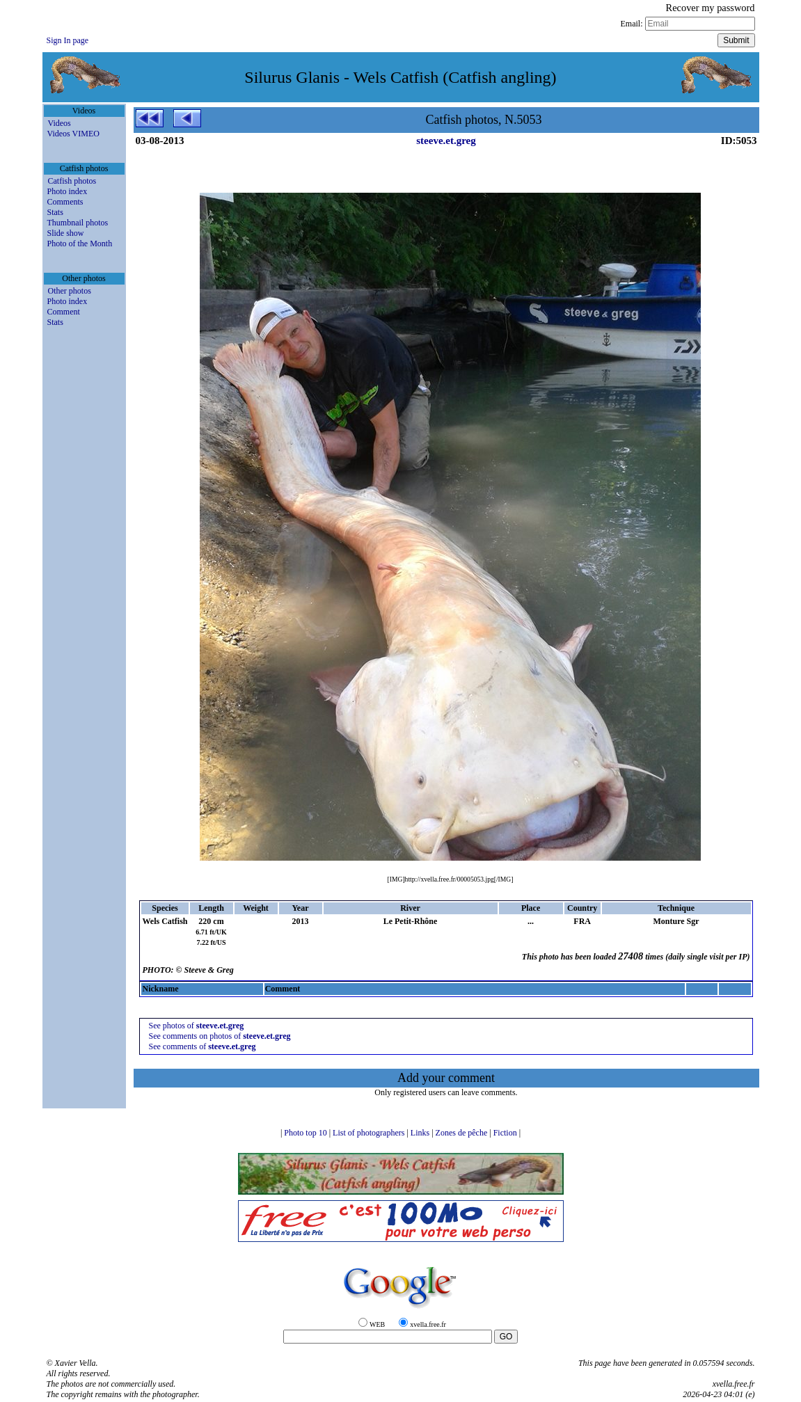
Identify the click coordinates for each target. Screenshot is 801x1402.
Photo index (67, 191)
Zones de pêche (463, 1133)
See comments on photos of (219, 1036)
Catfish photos (72, 181)
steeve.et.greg (446, 140)
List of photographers (369, 1133)
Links (421, 1133)
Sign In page (68, 40)
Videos (59, 123)
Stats (55, 212)
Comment (63, 312)
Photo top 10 (306, 1133)
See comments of (201, 1046)
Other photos (69, 291)
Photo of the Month (80, 243)
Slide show (65, 233)
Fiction (506, 1133)
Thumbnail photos (78, 223)
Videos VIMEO (73, 133)
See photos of (196, 1025)
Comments (65, 202)
